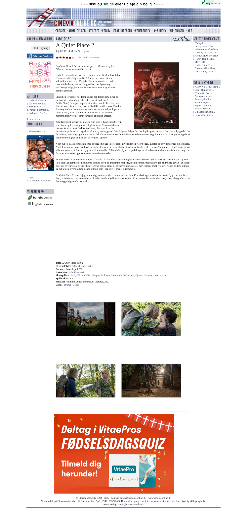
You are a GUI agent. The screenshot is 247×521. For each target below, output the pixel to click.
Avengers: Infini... (203, 96)
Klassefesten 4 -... (37, 131)
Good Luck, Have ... (205, 71)
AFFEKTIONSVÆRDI (206, 55)
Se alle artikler (33, 119)
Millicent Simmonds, (112, 275)
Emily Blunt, (77, 275)
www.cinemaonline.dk (159, 498)
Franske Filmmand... (39, 109)
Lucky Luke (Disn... (205, 46)
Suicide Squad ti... (204, 102)
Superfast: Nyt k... (204, 105)
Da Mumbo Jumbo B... (40, 180)
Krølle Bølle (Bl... (204, 65)
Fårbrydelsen (201, 43)
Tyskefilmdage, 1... (38, 100)
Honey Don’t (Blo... (205, 58)
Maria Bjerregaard (80, 51)
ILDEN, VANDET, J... (206, 52)
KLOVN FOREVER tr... (207, 86)
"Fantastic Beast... (204, 93)
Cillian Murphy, (92, 275)
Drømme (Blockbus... (206, 68)
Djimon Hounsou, (144, 275)
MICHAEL (200, 62)
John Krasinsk (161, 275)
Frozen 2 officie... (204, 115)
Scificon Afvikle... (37, 103)
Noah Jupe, (129, 275)
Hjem (31, 177)
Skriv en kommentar (88, 57)
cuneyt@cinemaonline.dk (133, 498)
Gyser (76, 284)
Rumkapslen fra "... (204, 99)
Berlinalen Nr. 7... (37, 106)
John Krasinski (76, 272)
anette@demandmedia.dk (131, 504)
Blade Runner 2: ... (204, 90)
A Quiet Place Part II (82, 266)
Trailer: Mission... (204, 108)
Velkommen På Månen (206, 49)
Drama (67, 284)
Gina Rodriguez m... (205, 111)
